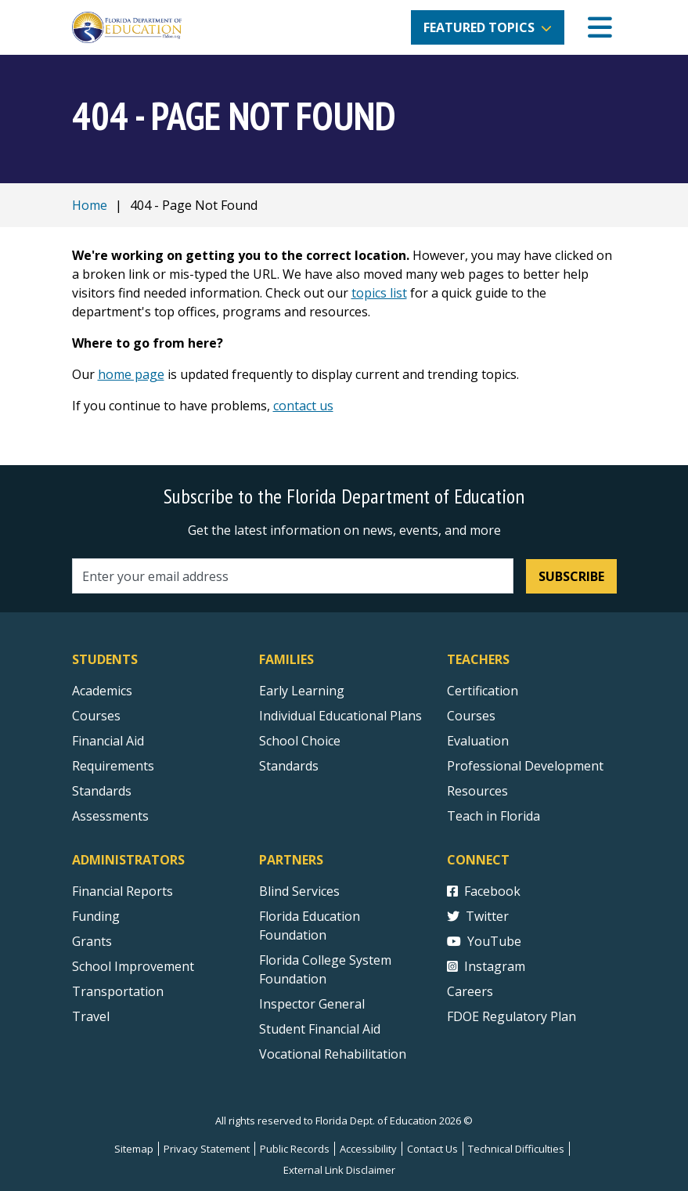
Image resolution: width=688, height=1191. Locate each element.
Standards (289, 765)
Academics (102, 690)
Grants (92, 941)
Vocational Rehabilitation (332, 1054)
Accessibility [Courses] (368, 1149)
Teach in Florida (493, 816)
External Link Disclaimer (339, 1170)
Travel (91, 1016)
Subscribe (571, 576)
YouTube (484, 941)
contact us (303, 405)
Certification (482, 690)
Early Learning (301, 690)
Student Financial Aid (319, 1029)
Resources (477, 790)
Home (89, 205)
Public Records (295, 1149)
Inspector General (312, 1003)
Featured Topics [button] (479, 27)
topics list (379, 292)
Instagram (486, 966)
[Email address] (293, 576)
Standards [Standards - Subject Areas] (101, 790)
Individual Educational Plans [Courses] (340, 715)
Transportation (118, 991)
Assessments (110, 816)
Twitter (478, 916)
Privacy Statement (207, 1149)
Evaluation (478, 740)
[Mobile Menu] (600, 27)
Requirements (113, 765)
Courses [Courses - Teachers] (471, 715)
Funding (96, 916)
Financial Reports (122, 891)
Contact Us (432, 1149)
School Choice (299, 740)
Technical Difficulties (516, 1149)
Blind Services (299, 891)
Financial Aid (108, 740)
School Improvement (133, 966)
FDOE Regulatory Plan (511, 1016)
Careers (470, 991)
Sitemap (133, 1149)
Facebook (484, 891)
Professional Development (525, 765)
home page (131, 374)
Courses (96, 715)
